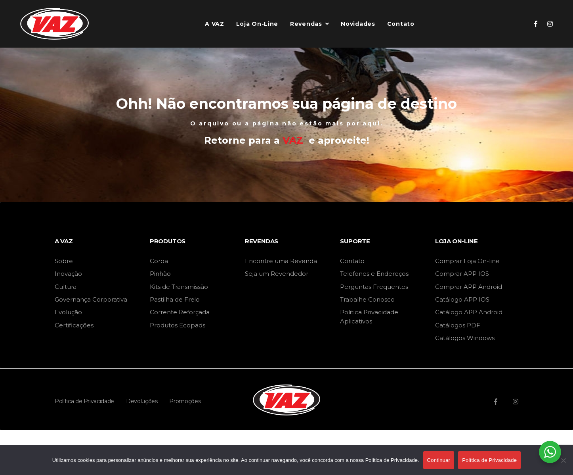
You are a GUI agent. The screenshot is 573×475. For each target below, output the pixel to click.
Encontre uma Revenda (281, 261)
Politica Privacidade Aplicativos (369, 316)
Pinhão (160, 273)
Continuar (439, 460)
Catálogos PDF (457, 325)
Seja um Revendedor (276, 273)
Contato (352, 261)
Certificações (74, 325)
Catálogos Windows (465, 338)
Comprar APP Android (468, 286)
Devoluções (142, 401)
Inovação (68, 273)
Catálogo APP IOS (462, 299)
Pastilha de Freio (175, 299)
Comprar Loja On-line (467, 261)
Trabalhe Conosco (367, 299)
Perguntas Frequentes (374, 286)
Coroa (159, 261)
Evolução (68, 312)
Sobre (64, 261)
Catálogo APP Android (468, 312)
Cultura (65, 286)
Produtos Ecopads (177, 325)
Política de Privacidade (84, 401)
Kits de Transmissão (179, 286)
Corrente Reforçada (180, 312)
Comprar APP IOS (462, 273)
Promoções (185, 401)
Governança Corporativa (91, 299)
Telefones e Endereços (374, 273)
